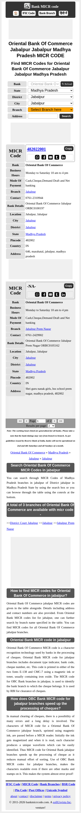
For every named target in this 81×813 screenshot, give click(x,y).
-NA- (31, 286)
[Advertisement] (41, 29)
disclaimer (36, 796)
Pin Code (21, 790)
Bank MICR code (44, 7)
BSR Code (68, 784)
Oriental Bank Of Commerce (27, 452)
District (17, 97)
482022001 (36, 149)
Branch (17, 109)
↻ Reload (67, 83)
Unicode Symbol (56, 790)
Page (33, 421)
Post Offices (36, 790)
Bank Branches (50, 784)
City (17, 103)
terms (48, 796)
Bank (17, 84)
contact (23, 796)
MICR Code (30, 784)
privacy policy (62, 796)
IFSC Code (29, 13)
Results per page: (36, 425)
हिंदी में (63, 13)
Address (17, 116)
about (13, 796)
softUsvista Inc (62, 802)
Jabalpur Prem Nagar (38, 328)
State (17, 90)
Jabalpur (31, 191)
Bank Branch (47, 13)
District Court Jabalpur (24, 523)
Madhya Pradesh (36, 234)
